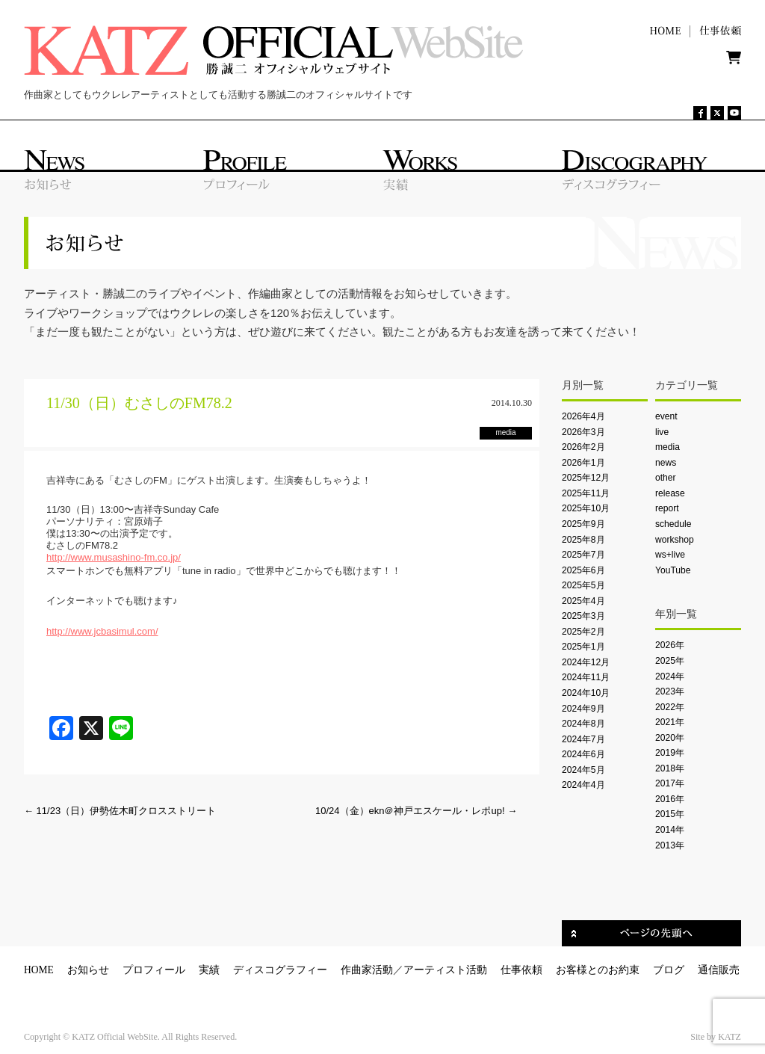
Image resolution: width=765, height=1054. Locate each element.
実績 (209, 970)
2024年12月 (586, 662)
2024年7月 (583, 739)
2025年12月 (586, 477)
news (665, 462)
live (662, 432)
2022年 (669, 707)
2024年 (669, 676)
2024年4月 (583, 785)
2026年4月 (583, 416)
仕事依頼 (521, 970)
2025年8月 (583, 539)
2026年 (669, 645)
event (666, 416)
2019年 (669, 753)
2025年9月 (583, 524)
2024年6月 (583, 754)
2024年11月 (586, 677)
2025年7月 (583, 554)
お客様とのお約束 (597, 970)
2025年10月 (586, 508)
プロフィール (154, 970)
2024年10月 (586, 693)
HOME (39, 970)
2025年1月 (583, 646)
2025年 (669, 661)
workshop (674, 539)
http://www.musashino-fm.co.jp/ (113, 557)
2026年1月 (583, 462)
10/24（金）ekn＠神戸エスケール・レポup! (416, 810)
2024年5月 (583, 770)
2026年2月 (583, 447)
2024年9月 (583, 708)
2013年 (669, 845)
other (665, 477)
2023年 (669, 691)
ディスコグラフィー (280, 970)
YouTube (672, 570)
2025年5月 (583, 585)
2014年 (669, 830)
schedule (673, 524)
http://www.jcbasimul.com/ (102, 631)
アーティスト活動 (445, 970)
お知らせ (88, 970)
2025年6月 (583, 570)
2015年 (669, 814)
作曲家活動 (367, 970)
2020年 (669, 738)
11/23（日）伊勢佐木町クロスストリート (120, 810)
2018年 (669, 768)
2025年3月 (583, 616)
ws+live (670, 554)
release (670, 493)
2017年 (669, 783)
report (667, 508)
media (667, 447)
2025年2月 (583, 631)
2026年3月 (583, 432)
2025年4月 (583, 601)
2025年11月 (586, 493)
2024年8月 (583, 723)
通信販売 (719, 970)
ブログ (668, 970)
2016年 (669, 799)
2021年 (669, 722)
